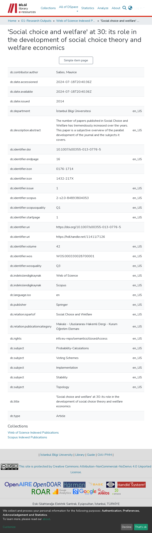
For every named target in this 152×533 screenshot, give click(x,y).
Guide (91, 455)
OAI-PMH (105, 455)
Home (12, 21)
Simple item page (76, 60)
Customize (9, 527)
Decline (126, 527)
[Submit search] (124, 8)
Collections (48, 8)
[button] (130, 8)
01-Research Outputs (36, 21)
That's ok (141, 527)
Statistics (87, 8)
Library (79, 455)
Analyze (102, 8)
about (46, 519)
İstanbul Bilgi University (56, 455)
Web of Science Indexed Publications (76, 21)
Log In (138, 8)
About (116, 8)
